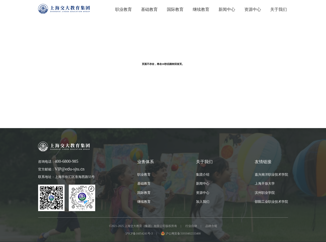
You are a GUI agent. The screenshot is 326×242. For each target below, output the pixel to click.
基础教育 (149, 9)
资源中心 (252, 9)
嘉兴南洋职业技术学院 (271, 174)
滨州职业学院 (265, 192)
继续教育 (144, 201)
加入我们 (202, 201)
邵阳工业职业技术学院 (271, 201)
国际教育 (144, 192)
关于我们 (278, 9)
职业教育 (123, 9)
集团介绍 (202, 174)
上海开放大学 (265, 183)
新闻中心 (227, 9)
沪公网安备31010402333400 (183, 233)
